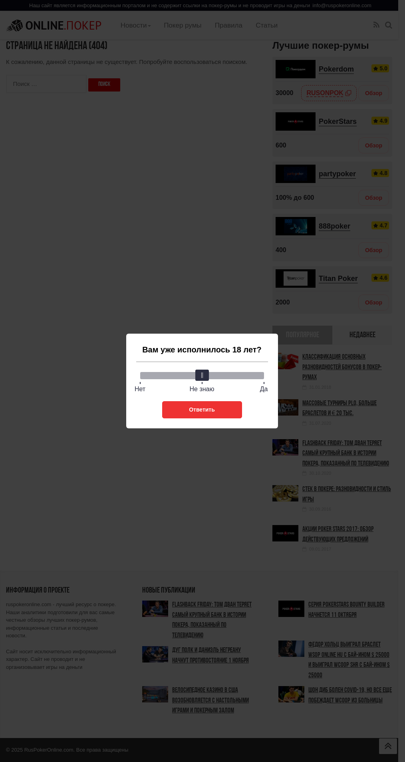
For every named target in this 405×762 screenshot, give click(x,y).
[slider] (202, 375)
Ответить (202, 409)
